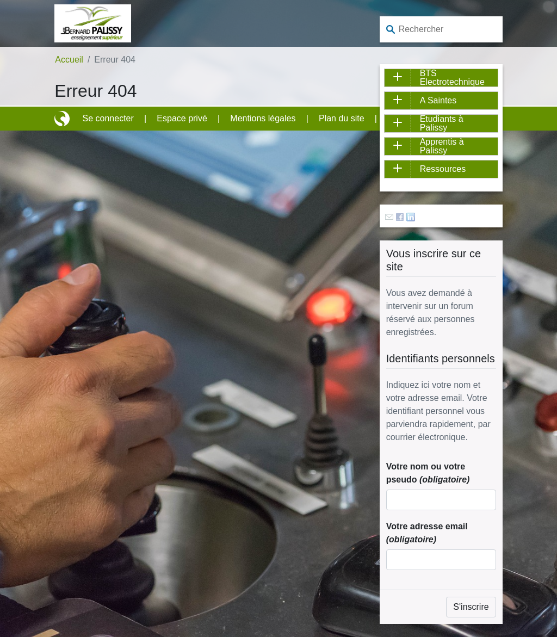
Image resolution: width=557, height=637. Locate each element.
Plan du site (341, 118)
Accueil (69, 59)
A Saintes (438, 100)
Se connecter (108, 118)
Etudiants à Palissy (441, 123)
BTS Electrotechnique (452, 77)
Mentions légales (262, 118)
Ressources (443, 169)
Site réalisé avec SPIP (63, 118)
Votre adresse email (427, 533)
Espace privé (182, 118)
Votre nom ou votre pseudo (428, 473)
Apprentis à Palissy (442, 146)
